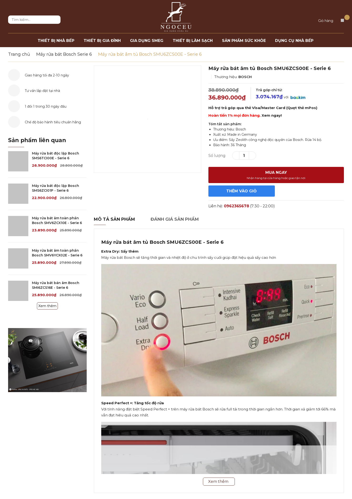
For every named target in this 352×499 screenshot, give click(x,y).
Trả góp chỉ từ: (269, 90)
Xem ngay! (271, 115)
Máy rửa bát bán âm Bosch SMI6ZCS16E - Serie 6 (55, 285)
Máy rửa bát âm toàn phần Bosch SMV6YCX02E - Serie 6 (57, 252)
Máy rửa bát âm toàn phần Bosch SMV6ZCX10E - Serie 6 (57, 220)
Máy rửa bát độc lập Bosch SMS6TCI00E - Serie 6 (55, 155)
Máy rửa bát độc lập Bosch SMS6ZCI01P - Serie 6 (55, 188)
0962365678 (236, 206)
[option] (147, 119)
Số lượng (217, 155)
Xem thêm (47, 306)
